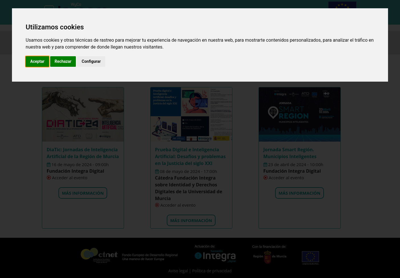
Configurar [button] (91, 61)
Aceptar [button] (37, 61)
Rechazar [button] (63, 61)
